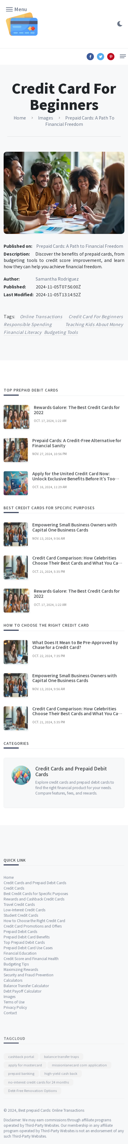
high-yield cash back (60, 1111)
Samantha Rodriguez (57, 279)
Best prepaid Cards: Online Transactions (51, 1128)
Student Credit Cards (21, 981)
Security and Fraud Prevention (28, 1040)
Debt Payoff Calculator (22, 1056)
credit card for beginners (96, 316)
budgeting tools (61, 332)
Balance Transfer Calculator (26, 1051)
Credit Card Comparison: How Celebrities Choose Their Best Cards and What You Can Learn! (76, 607)
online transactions (41, 316)
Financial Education (20, 1018)
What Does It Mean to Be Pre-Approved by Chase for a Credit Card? (75, 689)
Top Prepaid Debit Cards (24, 1008)
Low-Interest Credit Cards (24, 975)
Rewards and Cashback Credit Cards (34, 964)
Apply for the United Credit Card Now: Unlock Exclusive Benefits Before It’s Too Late (73, 523)
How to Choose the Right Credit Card (34, 986)
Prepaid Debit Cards (20, 997)
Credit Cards (14, 953)
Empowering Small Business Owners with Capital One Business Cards (74, 571)
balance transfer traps (61, 1094)
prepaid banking (21, 1111)
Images (9, 1062)
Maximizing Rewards (21, 1035)
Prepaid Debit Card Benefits (27, 1002)
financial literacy (22, 332)
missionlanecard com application (79, 1102)
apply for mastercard (25, 1102)
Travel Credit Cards (19, 970)
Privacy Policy (15, 1073)
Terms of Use (14, 1067)
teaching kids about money (94, 324)
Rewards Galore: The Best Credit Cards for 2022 (77, 454)
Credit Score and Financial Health (31, 1024)
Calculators (13, 1046)
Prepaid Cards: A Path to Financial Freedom (79, 246)
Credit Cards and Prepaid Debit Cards (71, 799)
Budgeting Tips (16, 1029)
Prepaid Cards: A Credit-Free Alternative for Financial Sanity (76, 487)
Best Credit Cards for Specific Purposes (36, 959)
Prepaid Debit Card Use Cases (28, 1013)
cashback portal (21, 1094)
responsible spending (28, 324)
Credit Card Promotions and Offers (33, 991)
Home (9, 943)
